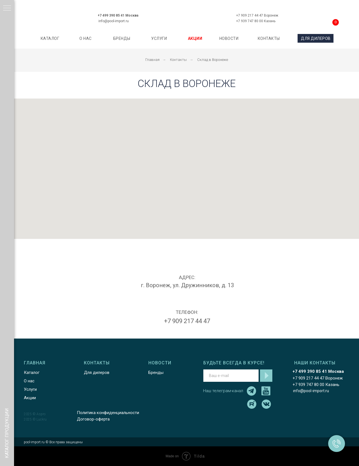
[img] (186, 15)
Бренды (156, 372)
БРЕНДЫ (121, 38)
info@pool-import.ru (113, 21)
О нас (29, 380)
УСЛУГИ (159, 38)
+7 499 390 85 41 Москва (118, 15)
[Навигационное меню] (7, 8)
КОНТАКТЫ (269, 38)
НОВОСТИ (229, 38)
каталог (50, 38)
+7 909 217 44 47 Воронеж (257, 15)
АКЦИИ (195, 38)
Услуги (30, 389)
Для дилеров (96, 372)
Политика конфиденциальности (108, 412)
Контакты (178, 60)
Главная (152, 60)
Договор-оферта (93, 419)
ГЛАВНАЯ (34, 363)
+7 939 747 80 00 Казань (255, 21)
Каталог (32, 372)
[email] (231, 375)
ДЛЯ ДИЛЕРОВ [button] (316, 38)
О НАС (85, 38)
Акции (30, 397)
